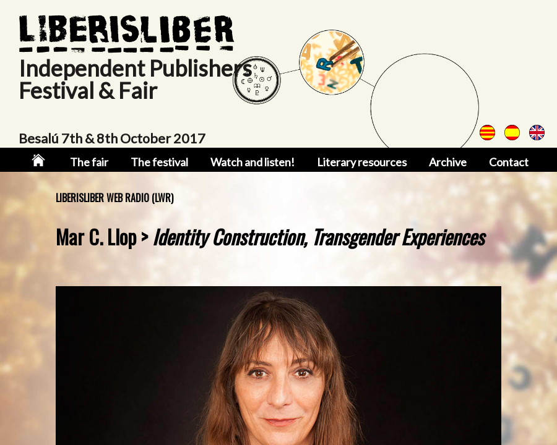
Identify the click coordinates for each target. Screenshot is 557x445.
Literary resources (360, 162)
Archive (443, 162)
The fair (94, 162)
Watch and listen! (254, 162)
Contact (502, 162)
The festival (163, 162)
